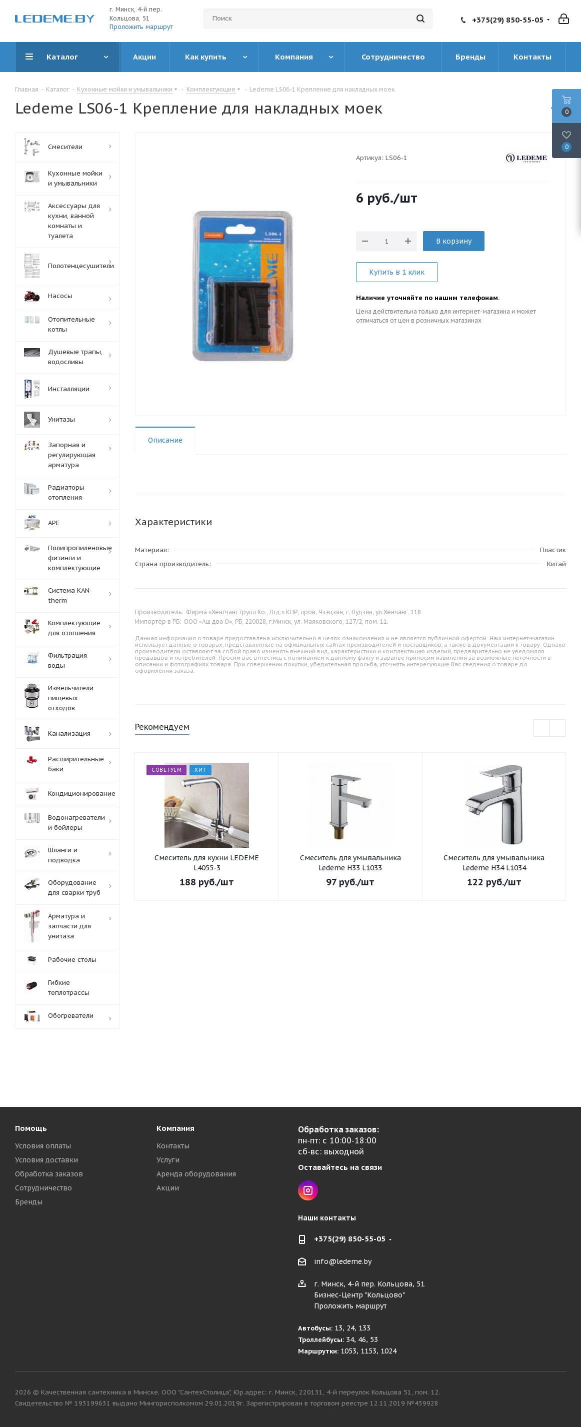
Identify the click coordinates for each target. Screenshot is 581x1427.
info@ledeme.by (343, 1261)
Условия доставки (46, 1159)
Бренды (28, 1201)
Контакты (173, 1145)
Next (558, 728)
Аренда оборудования (196, 1173)
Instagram (308, 1190)
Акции (167, 1187)
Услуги (168, 1159)
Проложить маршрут (141, 27)
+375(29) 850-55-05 (508, 20)
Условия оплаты (43, 1145)
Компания (175, 1128)
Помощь (31, 1128)
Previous (542, 728)
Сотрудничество (43, 1187)
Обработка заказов (49, 1173)
